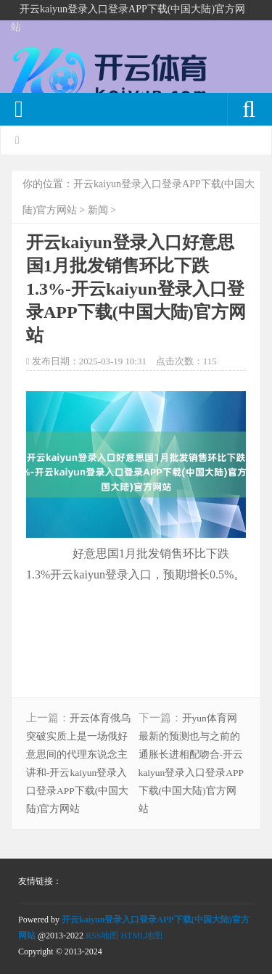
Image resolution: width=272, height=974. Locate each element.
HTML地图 (141, 935)
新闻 (98, 210)
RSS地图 (102, 935)
